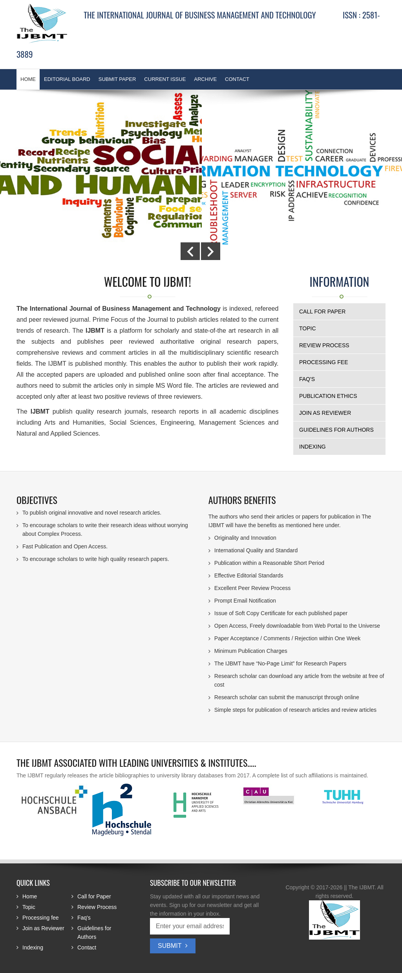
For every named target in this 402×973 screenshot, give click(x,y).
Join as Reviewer (325, 413)
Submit (173, 945)
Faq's (307, 379)
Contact (237, 79)
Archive (205, 79)
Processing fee (323, 362)
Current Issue (165, 79)
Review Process (324, 345)
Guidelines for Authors (336, 430)
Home (29, 896)
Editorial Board (67, 79)
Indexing (312, 446)
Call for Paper (322, 311)
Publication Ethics (328, 396)
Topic (307, 328)
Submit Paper (117, 79)
